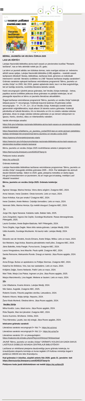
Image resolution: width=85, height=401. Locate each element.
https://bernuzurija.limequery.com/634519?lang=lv (24, 152)
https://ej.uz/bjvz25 (11, 160)
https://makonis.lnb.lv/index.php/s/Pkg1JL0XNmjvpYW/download (31, 338)
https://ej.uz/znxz (49, 327)
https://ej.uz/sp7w (50, 331)
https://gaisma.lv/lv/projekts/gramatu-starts (21, 138)
